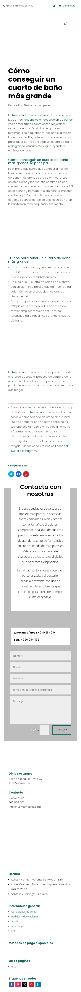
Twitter (15, 451)
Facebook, (61, 446)
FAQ (13, 931)
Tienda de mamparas (37, 105)
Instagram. (29, 451)
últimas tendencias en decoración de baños (43, 120)
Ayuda (14, 921)
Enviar (61, 729)
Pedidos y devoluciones (24, 916)
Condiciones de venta (23, 911)
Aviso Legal (17, 926)
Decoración (15, 105)
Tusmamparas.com (25, 115)
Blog (13, 966)
